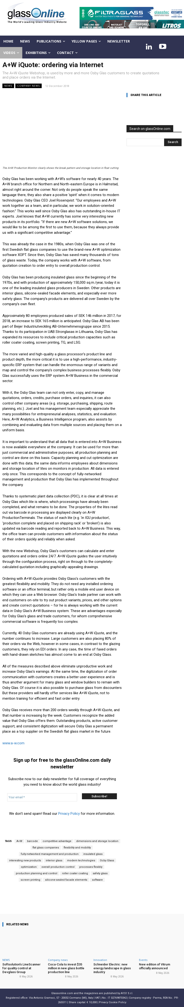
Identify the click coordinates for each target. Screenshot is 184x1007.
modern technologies (81, 860)
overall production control (58, 866)
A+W (19, 841)
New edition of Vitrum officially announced (154, 966)
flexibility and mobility (77, 847)
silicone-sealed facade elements (66, 879)
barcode (32, 841)
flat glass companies (46, 847)
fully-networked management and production (50, 854)
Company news (28, 86)
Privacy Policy (69, 813)
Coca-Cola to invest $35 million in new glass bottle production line (66, 968)
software (97, 879)
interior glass (54, 860)
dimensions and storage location (97, 841)
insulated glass (93, 854)
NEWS (8, 86)
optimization (29, 866)
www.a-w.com (13, 743)
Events (143, 960)
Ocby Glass (107, 860)
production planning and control (36, 873)
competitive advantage (57, 841)
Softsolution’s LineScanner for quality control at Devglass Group (23, 968)
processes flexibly (90, 866)
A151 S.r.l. (127, 993)
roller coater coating (75, 873)
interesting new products (25, 860)
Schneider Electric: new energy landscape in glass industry (112, 968)
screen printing (30, 879)
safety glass (100, 873)
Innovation (100, 960)
